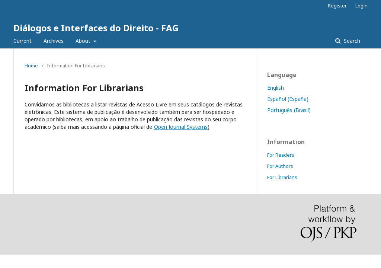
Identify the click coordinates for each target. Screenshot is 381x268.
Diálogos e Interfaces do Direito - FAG (96, 28)
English (275, 87)
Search (351, 40)
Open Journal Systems (181, 126)
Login (361, 5)
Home (31, 65)
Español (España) (287, 98)
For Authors (280, 166)
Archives (54, 40)
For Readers (280, 154)
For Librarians (282, 177)
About (84, 40)
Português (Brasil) (289, 110)
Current (22, 40)
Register (337, 5)
